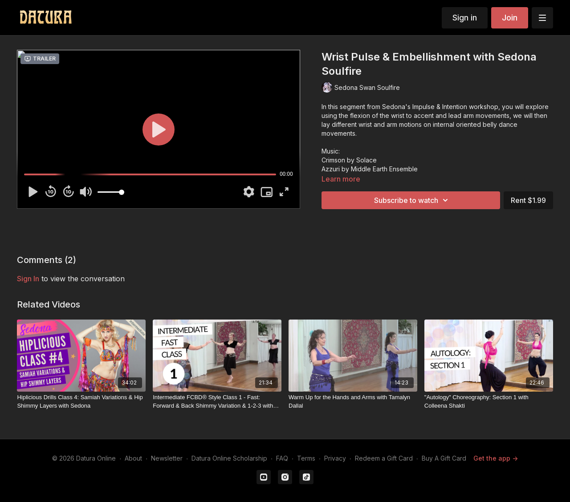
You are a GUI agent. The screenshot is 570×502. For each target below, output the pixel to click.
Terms (306, 458)
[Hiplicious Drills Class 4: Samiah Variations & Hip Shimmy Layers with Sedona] (81, 401)
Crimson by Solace (349, 160)
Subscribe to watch (412, 200)
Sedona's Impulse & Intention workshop (440, 106)
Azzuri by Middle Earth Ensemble (370, 169)
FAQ (282, 458)
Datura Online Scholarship (229, 458)
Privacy (335, 458)
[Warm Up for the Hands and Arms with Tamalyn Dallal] (353, 401)
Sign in (464, 17)
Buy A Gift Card (444, 458)
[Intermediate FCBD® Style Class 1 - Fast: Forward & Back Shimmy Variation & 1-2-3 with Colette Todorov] (217, 401)
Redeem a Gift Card (384, 458)
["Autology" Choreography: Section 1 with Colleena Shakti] (488, 401)
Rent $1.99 (528, 200)
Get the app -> (495, 458)
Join (509, 17)
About (133, 458)
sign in (28, 278)
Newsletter (167, 458)
